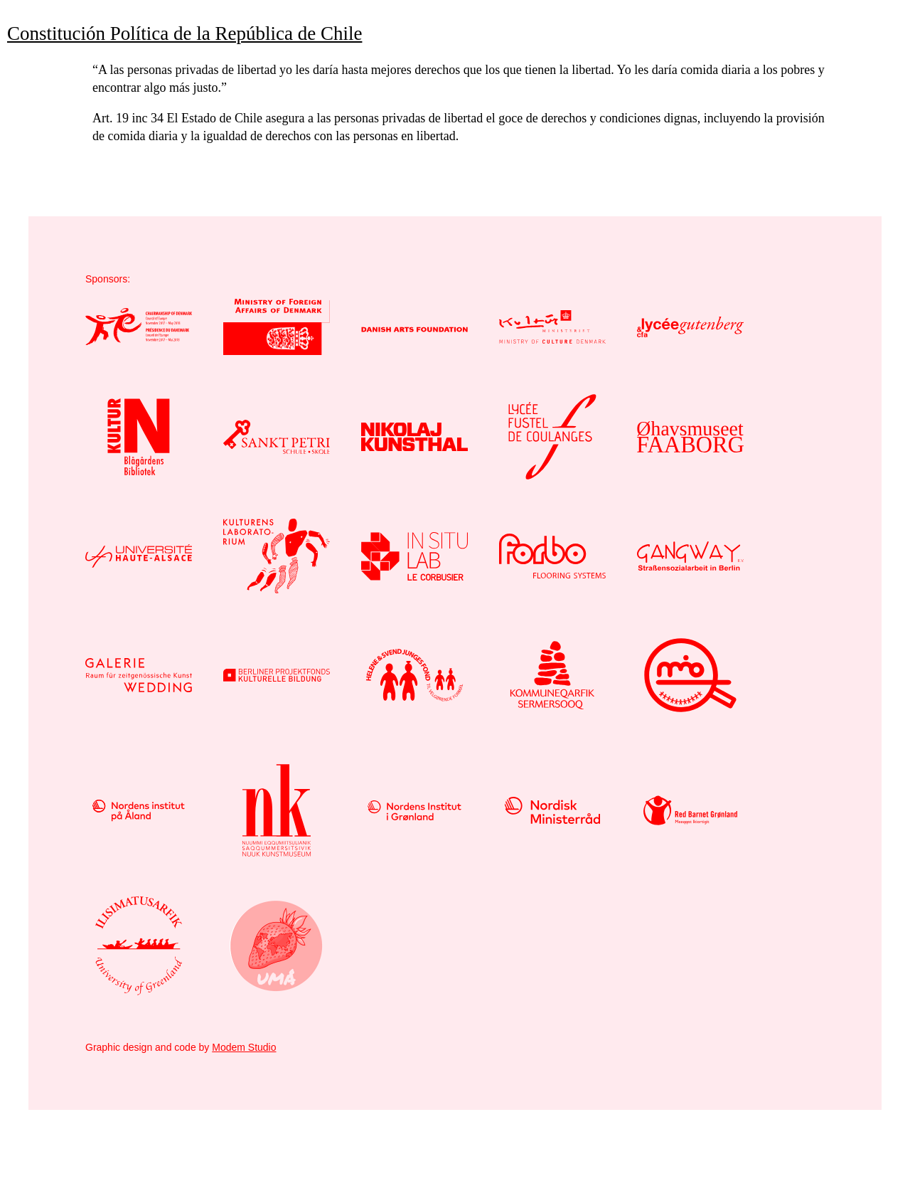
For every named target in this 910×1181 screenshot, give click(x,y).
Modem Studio (244, 1047)
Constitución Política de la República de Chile (184, 33)
